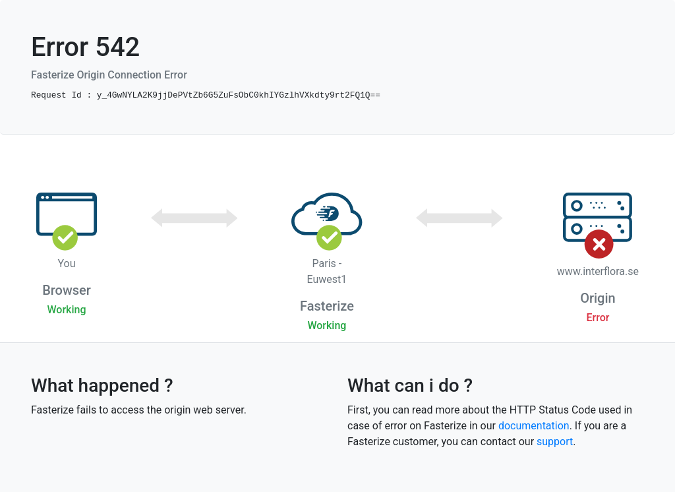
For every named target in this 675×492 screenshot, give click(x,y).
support (555, 441)
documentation (534, 425)
